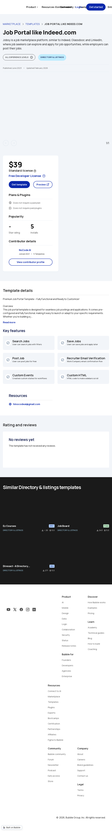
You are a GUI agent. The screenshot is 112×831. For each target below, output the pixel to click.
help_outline (34, 170)
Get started (96, 7)
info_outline (31, 57)
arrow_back (5, 143)
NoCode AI (25, 250)
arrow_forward (13, 143)
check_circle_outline (8, 343)
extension (10, 208)
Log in (78, 7)
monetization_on (10, 202)
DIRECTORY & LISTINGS (13, 530)
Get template (19, 184)
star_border (50, 530)
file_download (42, 530)
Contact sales (63, 7)
